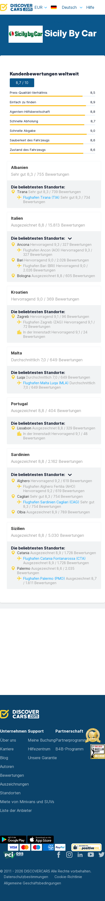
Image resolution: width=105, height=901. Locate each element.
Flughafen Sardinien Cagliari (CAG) (51, 502)
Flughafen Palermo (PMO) (44, 578)
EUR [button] (38, 7)
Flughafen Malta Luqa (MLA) (46, 383)
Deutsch (64, 7)
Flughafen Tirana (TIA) (41, 197)
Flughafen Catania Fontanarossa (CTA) (54, 558)
